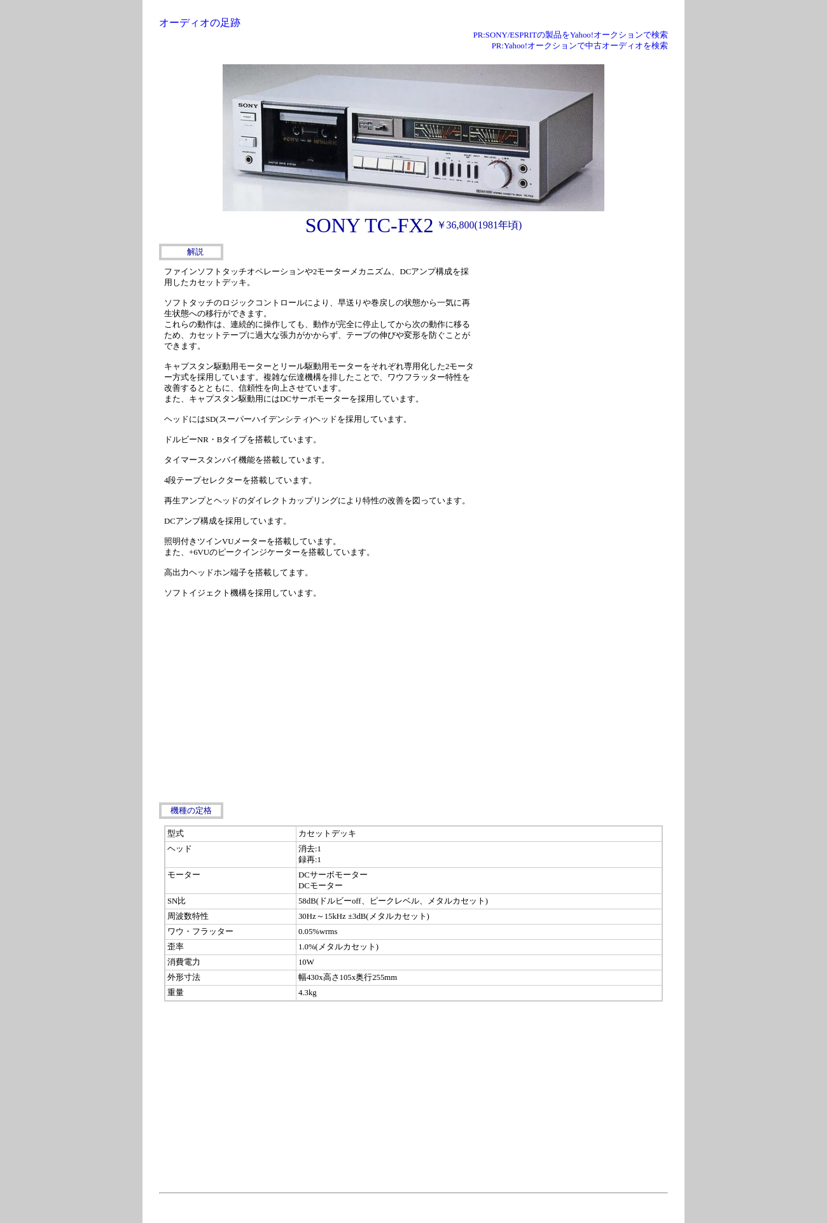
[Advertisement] (572, 343)
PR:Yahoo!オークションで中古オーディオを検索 (580, 45)
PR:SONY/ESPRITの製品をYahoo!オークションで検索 (570, 35)
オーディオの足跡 (199, 22)
